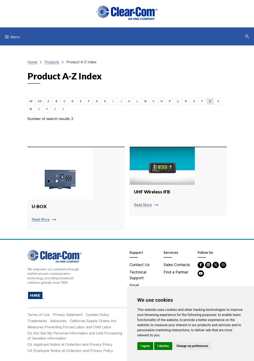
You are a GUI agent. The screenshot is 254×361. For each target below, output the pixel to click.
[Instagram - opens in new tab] (223, 264)
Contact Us (139, 264)
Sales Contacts (177, 264)
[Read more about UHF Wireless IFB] (178, 181)
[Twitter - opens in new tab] (215, 264)
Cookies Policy (97, 315)
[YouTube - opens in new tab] (201, 273)
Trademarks (37, 321)
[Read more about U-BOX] (76, 188)
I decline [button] (163, 346)
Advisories (58, 321)
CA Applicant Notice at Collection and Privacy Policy (69, 344)
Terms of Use (38, 315)
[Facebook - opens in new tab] (201, 264)
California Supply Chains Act (93, 321)
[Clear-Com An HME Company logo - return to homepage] (54, 256)
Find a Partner (176, 272)
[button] (247, 36)
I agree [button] (145, 346)
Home (32, 62)
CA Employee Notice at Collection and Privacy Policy (70, 350)
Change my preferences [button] (192, 346)
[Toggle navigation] (12, 38)
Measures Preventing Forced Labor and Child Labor (69, 327)
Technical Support (137, 275)
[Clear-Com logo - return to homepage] (127, 12)
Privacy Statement (67, 315)
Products (51, 62)
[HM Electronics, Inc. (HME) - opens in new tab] (35, 295)
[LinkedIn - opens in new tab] (208, 264)
